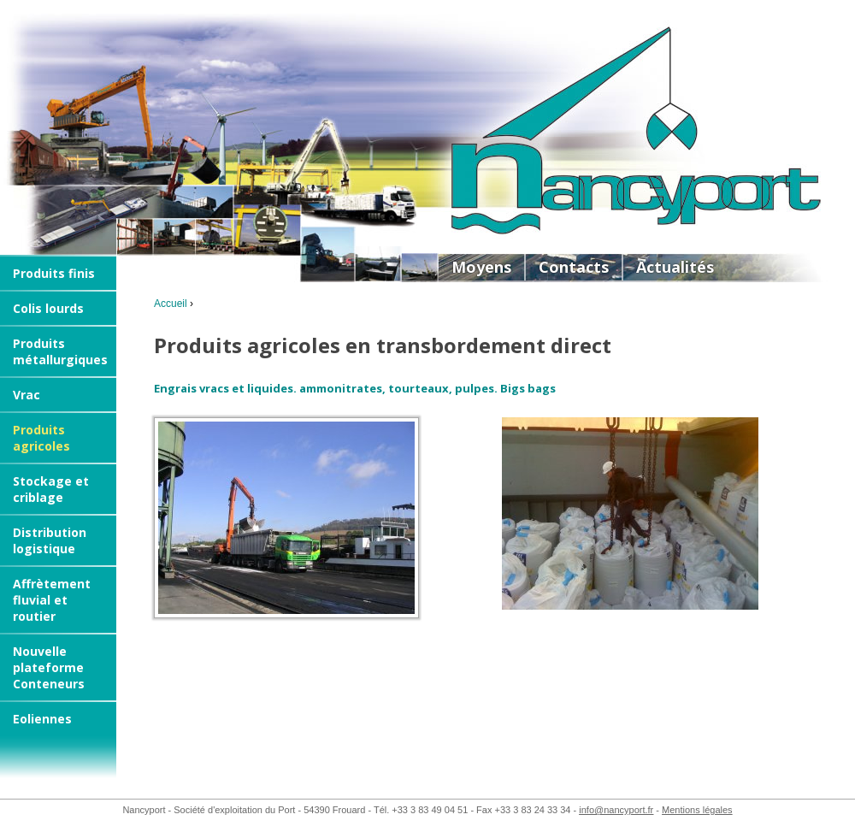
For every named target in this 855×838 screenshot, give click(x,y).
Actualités (675, 267)
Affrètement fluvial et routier (52, 599)
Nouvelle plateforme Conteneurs (49, 667)
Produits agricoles (41, 438)
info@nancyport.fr (616, 810)
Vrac (26, 395)
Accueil (170, 304)
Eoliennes (42, 719)
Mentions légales (697, 810)
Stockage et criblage (51, 489)
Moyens (481, 267)
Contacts (574, 267)
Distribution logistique (49, 540)
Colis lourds (48, 308)
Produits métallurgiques (60, 351)
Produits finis (54, 273)
